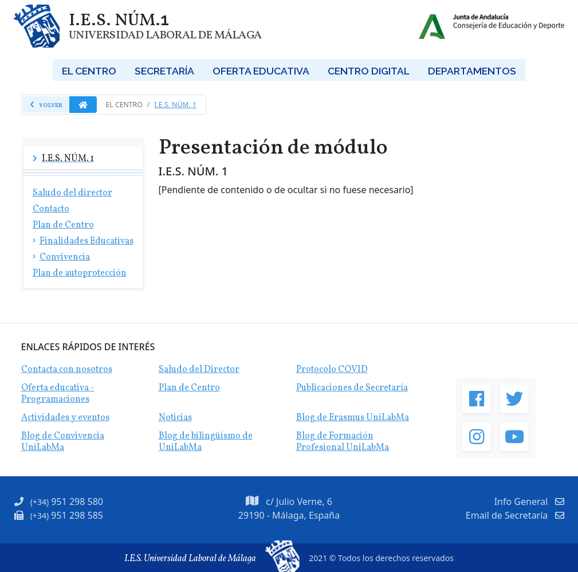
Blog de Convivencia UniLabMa (62, 441)
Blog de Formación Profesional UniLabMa (342, 441)
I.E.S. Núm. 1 (175, 104)
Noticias (175, 418)
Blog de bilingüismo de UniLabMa (206, 441)
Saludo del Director (199, 369)
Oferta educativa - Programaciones (58, 393)
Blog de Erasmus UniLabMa (352, 418)
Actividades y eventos (65, 418)
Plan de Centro (189, 388)
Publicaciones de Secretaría (352, 388)
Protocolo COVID (332, 369)
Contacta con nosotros (66, 369)
